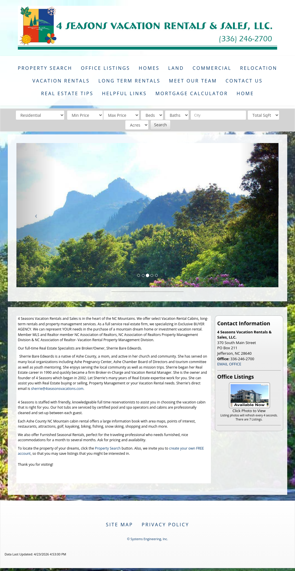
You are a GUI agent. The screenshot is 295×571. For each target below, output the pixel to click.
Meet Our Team (193, 81)
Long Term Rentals (129, 81)
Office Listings (105, 68)
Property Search (45, 68)
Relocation (258, 68)
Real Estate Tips (67, 93)
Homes (149, 68)
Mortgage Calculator (191, 93)
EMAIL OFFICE (229, 364)
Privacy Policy (165, 524)
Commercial (212, 68)
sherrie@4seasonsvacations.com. (57, 388)
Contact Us (244, 81)
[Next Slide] (259, 215)
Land (176, 68)
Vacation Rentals (61, 81)
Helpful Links (124, 93)
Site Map (119, 524)
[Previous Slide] (36, 215)
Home (245, 93)
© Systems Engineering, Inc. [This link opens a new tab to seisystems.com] (147, 539)
